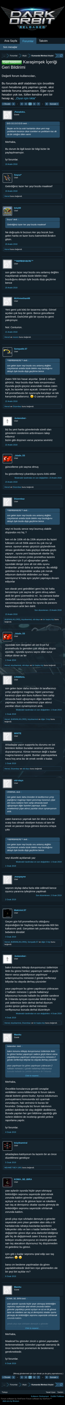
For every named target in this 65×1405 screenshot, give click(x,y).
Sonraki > (54, 104)
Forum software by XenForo (13, 1399)
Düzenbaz (17, 406)
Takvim (43, 40)
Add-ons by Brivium (11, 1401)
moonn (16, 337)
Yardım (60, 1392)
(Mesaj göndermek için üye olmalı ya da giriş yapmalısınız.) (38, 1373)
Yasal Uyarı (50, 1392)
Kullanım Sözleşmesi (40, 1396)
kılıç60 (17, 208)
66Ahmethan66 (22, 298)
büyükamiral (26, 619)
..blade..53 (19, 455)
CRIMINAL (19, 677)
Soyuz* (17, 175)
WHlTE (17, 733)
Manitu (17, 1034)
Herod (7, 196)
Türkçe (5, 1392)
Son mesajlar (10, 47)
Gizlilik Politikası (57, 1396)
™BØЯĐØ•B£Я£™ (23, 261)
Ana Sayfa (10, 40)
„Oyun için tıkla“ (25, 98)
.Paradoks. (19, 112)
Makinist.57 (20, 910)
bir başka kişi (48, 619)
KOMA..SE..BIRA (23, 1179)
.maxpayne (20, 876)
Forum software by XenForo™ (39, 1399)
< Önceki (6, 104)
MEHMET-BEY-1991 (13, 1168)
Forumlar (28, 41)
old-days (36, 619)
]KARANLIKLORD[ (12, 619)
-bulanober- (20, 418)
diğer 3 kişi (45, 719)
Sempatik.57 (20, 349)
